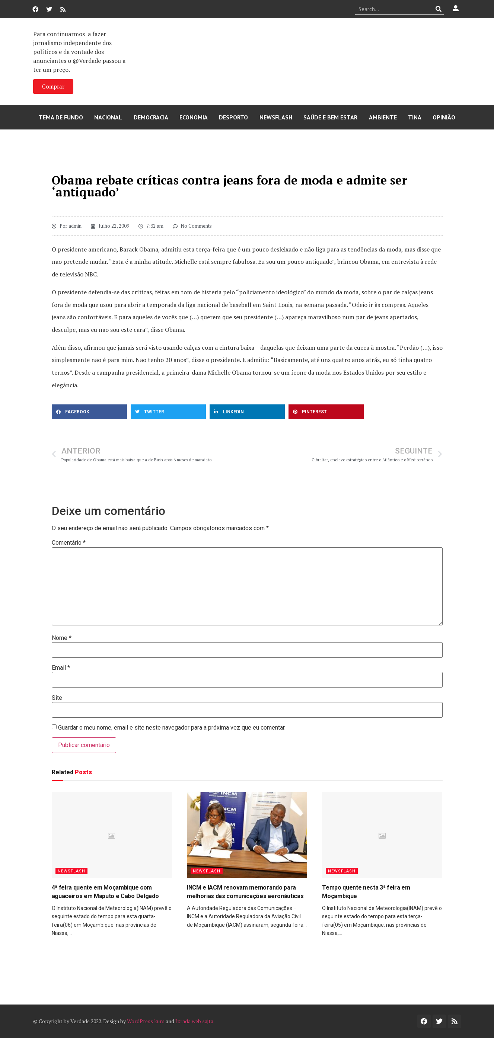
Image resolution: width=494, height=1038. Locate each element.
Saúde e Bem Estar (330, 117)
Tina (414, 117)
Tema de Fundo (61, 117)
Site (57, 698)
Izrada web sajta (194, 1021)
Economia (193, 117)
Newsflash (275, 117)
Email (61, 668)
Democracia (151, 117)
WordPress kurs (146, 1021)
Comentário (69, 543)
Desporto (233, 117)
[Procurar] (438, 9)
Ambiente (383, 117)
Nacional (108, 117)
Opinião (444, 117)
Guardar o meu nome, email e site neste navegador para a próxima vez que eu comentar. (172, 728)
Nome (61, 638)
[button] (89, 411)
